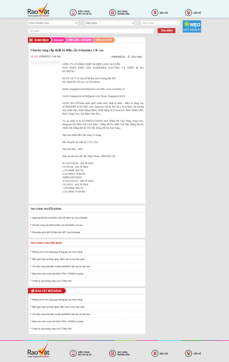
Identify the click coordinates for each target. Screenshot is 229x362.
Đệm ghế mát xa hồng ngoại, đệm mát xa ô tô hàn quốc (58, 259)
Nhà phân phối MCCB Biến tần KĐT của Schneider (56, 232)
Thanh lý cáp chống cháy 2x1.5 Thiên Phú (52, 281)
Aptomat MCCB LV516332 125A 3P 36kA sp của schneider (59, 218)
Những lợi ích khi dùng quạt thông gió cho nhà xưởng (57, 252)
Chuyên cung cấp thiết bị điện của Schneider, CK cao (57, 225)
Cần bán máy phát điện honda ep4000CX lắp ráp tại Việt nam (61, 266)
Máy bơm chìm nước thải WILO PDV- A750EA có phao (57, 274)
